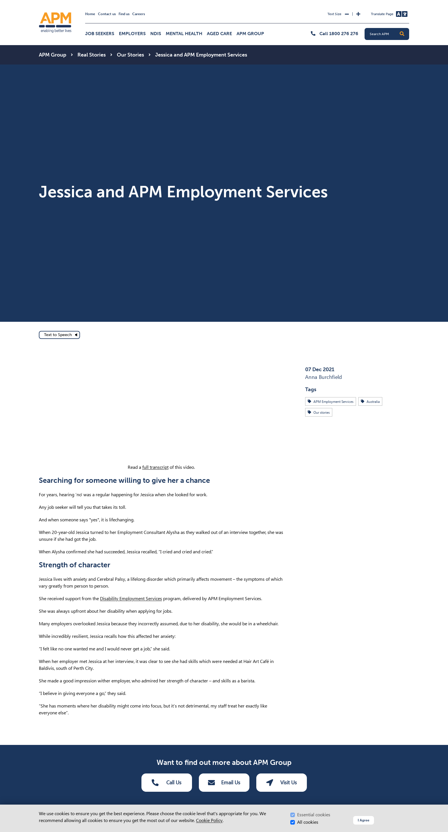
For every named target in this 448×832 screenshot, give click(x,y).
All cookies (307, 822)
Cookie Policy (209, 820)
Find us (124, 14)
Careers (138, 14)
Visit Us (281, 782)
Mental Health (184, 33)
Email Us (224, 782)
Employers (132, 33)
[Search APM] (389, 34)
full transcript (155, 467)
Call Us (166, 782)
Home (90, 14)
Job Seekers (99, 33)
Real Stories (91, 55)
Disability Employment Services (131, 598)
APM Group (250, 33)
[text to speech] (59, 335)
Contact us (107, 14)
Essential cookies (313, 814)
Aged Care (219, 33)
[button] (402, 34)
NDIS (155, 33)
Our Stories (130, 55)
